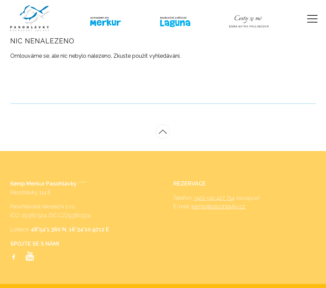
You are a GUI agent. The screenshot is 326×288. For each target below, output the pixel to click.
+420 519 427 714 (214, 198)
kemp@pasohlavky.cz (218, 206)
